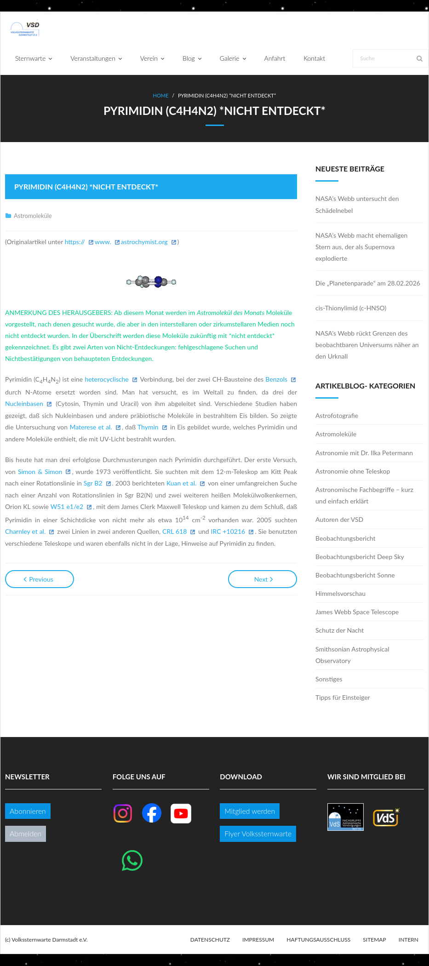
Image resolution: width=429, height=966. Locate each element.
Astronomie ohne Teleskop (352, 471)
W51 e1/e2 (67, 507)
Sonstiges (329, 679)
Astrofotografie (336, 416)
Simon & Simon (40, 471)
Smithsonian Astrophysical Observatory (352, 654)
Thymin (148, 427)
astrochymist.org (144, 242)
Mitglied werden (249, 811)
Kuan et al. (181, 483)
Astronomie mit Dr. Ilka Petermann (364, 453)
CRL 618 (174, 532)
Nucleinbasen (24, 404)
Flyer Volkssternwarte (258, 833)
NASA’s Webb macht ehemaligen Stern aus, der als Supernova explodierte (361, 246)
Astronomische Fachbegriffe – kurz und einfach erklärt (364, 495)
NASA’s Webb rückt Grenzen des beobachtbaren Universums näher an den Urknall (367, 344)
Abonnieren (28, 811)
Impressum (258, 939)
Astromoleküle (33, 216)
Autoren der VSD (339, 520)
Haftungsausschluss (318, 939)
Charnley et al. (25, 532)
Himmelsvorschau (340, 594)
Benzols (276, 379)
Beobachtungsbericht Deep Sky (359, 556)
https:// (75, 242)
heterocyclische (106, 379)
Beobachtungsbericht (345, 538)
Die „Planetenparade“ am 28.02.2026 (367, 283)
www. (103, 242)
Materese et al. (90, 427)
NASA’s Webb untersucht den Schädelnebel (357, 204)
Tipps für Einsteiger (342, 698)
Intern (408, 939)
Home (161, 96)
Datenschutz (210, 939)
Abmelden (25, 833)
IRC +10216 (228, 532)
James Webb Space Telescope (357, 612)
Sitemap (374, 939)
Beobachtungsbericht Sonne (355, 575)
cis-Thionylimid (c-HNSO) (350, 308)
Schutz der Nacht (339, 630)
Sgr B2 (93, 483)
